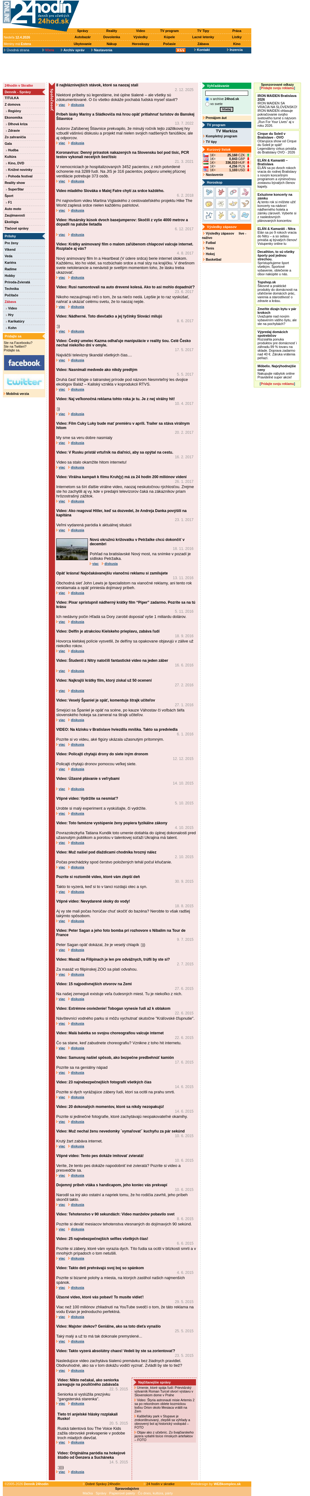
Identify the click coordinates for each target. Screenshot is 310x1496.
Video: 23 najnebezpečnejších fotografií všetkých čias (104, 1082)
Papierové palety (122, 1493)
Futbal (209, 243)
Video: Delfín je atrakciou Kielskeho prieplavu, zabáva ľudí (108, 631)
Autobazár (83, 37)
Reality (111, 31)
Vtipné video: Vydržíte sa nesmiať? (87, 798)
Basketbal (212, 259)
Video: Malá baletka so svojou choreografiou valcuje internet (110, 1033)
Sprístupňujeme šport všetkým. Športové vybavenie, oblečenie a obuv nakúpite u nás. (276, 263)
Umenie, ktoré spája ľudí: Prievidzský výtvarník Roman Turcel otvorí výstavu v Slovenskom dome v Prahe (163, 1391)
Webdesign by (216, 1484)
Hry (10, 315)
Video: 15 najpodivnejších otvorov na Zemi (94, 984)
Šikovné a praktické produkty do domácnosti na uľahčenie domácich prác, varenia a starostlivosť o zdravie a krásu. (277, 291)
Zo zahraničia (15, 137)
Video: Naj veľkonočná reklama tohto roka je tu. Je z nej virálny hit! (115, 399)
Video (140, 31)
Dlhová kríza (17, 124)
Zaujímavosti (15, 215)
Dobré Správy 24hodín (101, 1484)
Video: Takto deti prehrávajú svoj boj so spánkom (100, 1268)
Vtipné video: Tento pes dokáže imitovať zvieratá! (100, 1156)
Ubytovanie (82, 44)
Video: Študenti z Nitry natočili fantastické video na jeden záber (112, 660)
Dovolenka (111, 37)
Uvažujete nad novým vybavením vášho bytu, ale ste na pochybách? (277, 316)
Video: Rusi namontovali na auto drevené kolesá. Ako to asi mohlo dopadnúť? (125, 287)
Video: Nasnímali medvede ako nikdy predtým (96, 370)
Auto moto (13, 209)
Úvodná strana (16, 50)
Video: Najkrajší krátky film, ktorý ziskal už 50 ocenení (104, 680)
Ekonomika (13, 117)
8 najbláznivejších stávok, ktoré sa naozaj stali (97, 85)
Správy (82, 31)
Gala (8, 143)
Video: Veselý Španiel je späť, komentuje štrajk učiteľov (105, 700)
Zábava (203, 44)
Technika (12, 289)
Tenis (208, 248)
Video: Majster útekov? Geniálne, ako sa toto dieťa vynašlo (108, 1326)
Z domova (12, 104)
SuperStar (15, 189)
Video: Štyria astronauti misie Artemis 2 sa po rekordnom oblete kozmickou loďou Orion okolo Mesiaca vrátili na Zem (164, 1405)
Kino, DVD (15, 163)
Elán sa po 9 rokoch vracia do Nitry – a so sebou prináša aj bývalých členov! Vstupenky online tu (277, 236)
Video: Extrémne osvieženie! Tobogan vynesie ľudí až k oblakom (113, 1008)
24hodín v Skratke (19, 85)
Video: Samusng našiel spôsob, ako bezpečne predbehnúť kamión (115, 1057)
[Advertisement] (166, 14)
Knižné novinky (19, 170)
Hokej (209, 254)
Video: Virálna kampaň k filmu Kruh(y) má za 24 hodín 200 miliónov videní (121, 477)
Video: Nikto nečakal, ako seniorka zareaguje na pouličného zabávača (88, 1382)
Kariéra (10, 262)
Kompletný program (220, 136)
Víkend (10, 249)
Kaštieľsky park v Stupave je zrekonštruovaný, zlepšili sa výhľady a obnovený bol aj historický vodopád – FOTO (162, 1421)
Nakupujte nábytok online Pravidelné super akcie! (277, 371)
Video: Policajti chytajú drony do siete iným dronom (102, 754)
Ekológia (11, 222)
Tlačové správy (17, 228)
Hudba (12, 150)
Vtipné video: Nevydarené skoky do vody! (93, 901)
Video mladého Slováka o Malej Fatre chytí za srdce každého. (110, 191)
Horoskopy (140, 44)
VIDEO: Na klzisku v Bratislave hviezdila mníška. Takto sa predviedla (117, 729)
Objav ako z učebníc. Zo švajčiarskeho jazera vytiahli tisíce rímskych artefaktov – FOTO (164, 1436)
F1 (9, 202)
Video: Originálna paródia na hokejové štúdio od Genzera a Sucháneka (91, 1455)
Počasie (169, 44)
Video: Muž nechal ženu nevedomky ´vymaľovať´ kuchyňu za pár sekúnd (120, 1131)
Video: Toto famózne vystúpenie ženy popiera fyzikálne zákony (111, 823)
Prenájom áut (214, 118)
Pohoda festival (19, 176)
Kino (237, 44)
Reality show (15, 183)
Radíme (11, 269)
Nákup (112, 44)
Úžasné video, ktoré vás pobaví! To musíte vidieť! (100, 1297)
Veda (8, 256)
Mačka (88, 1493)
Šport (9, 196)
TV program (169, 31)
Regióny (13, 111)
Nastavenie (213, 174)
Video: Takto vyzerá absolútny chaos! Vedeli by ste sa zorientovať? (115, 1351)
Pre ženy (11, 243)
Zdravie (13, 130)
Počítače (11, 295)
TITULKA (12, 98)
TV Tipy (203, 31)
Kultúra (10, 156)
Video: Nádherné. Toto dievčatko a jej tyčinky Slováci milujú (109, 316)
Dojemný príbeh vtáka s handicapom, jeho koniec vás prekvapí (111, 1185)
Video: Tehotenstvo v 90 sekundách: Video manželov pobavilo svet (115, 1214)
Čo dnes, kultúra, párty (155, 1493)
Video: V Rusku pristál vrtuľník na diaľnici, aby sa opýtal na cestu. (114, 452)
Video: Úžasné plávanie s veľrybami (88, 778)
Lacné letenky (203, 37)
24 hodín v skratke (159, 1484)
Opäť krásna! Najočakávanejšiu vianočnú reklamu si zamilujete (112, 573)
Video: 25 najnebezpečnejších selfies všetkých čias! (102, 1239)
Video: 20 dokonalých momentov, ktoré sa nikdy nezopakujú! (110, 1107)
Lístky (237, 37)
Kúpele (169, 37)
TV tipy (210, 142)
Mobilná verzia (16, 394)
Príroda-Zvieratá (17, 282)
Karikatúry (15, 321)
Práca (236, 31)
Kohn (11, 328)
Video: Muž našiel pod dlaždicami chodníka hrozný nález (106, 852)
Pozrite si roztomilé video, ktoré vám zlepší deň (98, 877)
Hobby (10, 275)
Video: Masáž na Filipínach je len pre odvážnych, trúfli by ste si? (113, 959)
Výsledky (140, 37)
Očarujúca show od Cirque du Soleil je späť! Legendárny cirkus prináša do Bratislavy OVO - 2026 (277, 143)
